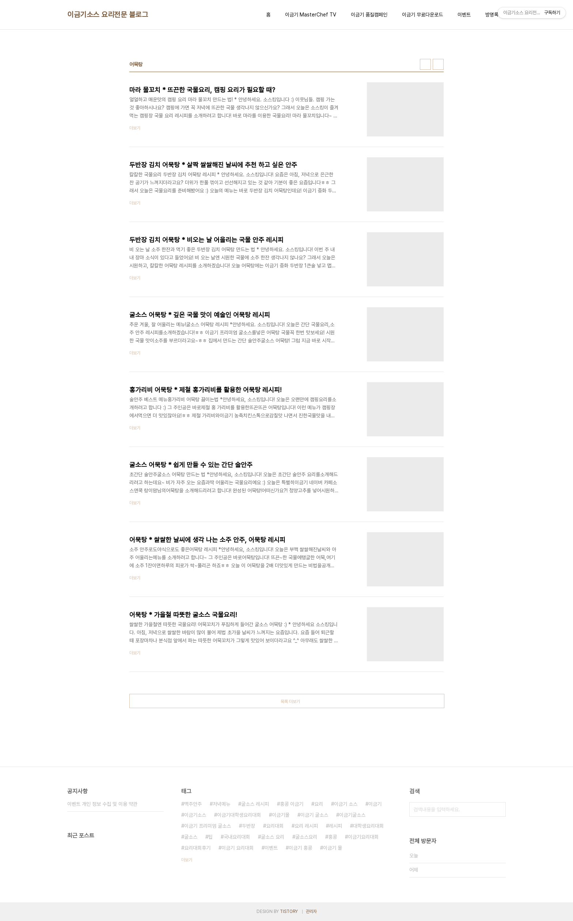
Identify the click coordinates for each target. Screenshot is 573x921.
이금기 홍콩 (300, 848)
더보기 (186, 859)
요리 (318, 804)
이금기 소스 (345, 804)
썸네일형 (425, 64)
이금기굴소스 (352, 815)
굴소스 (190, 837)
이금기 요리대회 (237, 848)
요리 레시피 (306, 826)
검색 (498, 809)
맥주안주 (193, 804)
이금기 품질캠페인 (369, 15)
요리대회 (275, 826)
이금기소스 (195, 815)
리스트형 (438, 64)
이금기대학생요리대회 (239, 815)
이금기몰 (280, 815)
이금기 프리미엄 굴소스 (207, 826)
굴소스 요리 (272, 837)
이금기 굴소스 (314, 815)
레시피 (335, 826)
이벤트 (464, 15)
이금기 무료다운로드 (422, 15)
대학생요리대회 (368, 826)
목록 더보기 (290, 701)
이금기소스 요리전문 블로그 (107, 14)
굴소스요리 (306, 837)
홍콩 (332, 837)
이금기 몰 (332, 848)
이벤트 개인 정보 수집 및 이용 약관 (102, 804)
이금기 (375, 804)
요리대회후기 (197, 848)
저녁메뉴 (221, 804)
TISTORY (289, 911)
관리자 (311, 911)
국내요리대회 (237, 837)
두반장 (248, 826)
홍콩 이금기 (291, 804)
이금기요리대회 (363, 837)
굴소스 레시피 (255, 804)
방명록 (491, 15)
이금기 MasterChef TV (310, 15)
